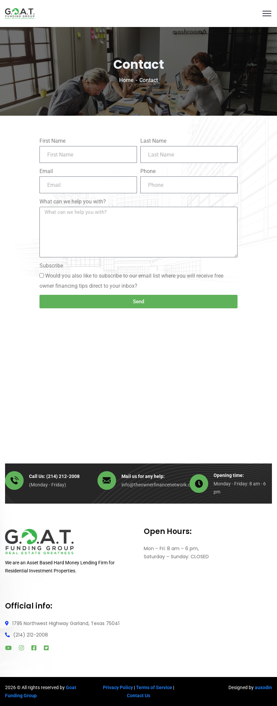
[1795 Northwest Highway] (138, 379)
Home (126, 80)
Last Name (153, 141)
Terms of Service (154, 687)
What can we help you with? (72, 201)
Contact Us (138, 695)
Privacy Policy (118, 687)
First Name (52, 141)
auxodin (263, 687)
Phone (148, 171)
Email (46, 171)
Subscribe (51, 265)
